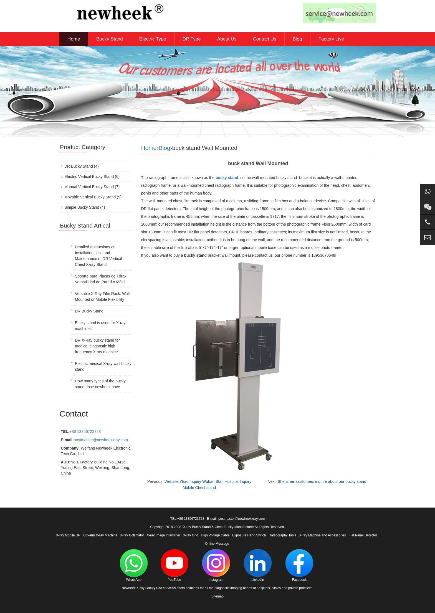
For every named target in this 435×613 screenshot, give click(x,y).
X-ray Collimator (132, 535)
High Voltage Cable (215, 535)
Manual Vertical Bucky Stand (89, 187)
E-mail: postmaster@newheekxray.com (236, 519)
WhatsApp (134, 565)
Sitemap (217, 596)
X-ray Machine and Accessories (322, 535)
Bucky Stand (109, 39)
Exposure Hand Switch (249, 535)
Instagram (216, 565)
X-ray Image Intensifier (163, 535)
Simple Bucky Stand (81, 207)
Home (73, 39)
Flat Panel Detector (363, 535)
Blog (297, 39)
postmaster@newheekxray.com (101, 440)
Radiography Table (283, 535)
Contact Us (264, 39)
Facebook (299, 565)
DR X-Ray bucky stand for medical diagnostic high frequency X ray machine (97, 346)
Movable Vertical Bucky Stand (90, 197)
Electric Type (152, 39)
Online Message (217, 544)
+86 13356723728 (85, 431)
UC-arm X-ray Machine (100, 535)
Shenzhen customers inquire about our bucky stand (322, 481)
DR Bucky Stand (78, 166)
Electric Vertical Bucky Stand (89, 176)
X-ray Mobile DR (68, 535)
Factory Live (331, 39)
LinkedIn (258, 565)
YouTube (174, 565)
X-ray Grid (190, 535)
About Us (227, 39)
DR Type (192, 39)
